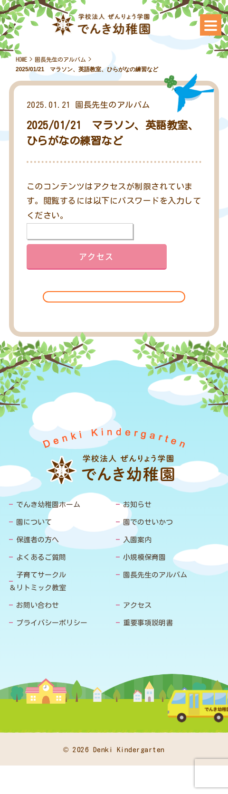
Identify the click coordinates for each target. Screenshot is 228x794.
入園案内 (137, 539)
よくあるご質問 (41, 557)
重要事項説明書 (148, 622)
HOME (21, 59)
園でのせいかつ (148, 522)
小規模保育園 (144, 557)
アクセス (137, 605)
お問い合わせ (37, 605)
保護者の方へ (37, 539)
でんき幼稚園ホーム (48, 504)
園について (34, 522)
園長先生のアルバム (60, 59)
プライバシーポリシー (51, 622)
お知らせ (137, 504)
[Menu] (210, 25)
